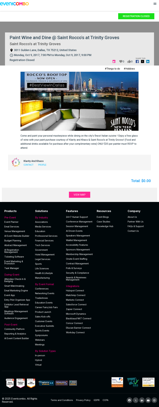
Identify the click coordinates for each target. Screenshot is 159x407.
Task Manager (11, 268)
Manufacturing (42, 277)
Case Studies (103, 221)
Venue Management (14, 231)
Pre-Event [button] (17, 217)
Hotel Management (45, 254)
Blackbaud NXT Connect (78, 318)
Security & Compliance (77, 272)
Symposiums (41, 335)
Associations (41, 222)
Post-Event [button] (17, 324)
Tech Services (42, 245)
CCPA (105, 400)
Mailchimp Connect (75, 295)
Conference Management (79, 221)
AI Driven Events (74, 231)
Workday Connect (75, 332)
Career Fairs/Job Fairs (46, 307)
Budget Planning (12, 240)
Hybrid (38, 360)
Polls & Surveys (74, 268)
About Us (132, 217)
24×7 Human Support (77, 217)
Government (41, 250)
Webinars (40, 340)
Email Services (11, 226)
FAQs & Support (136, 226)
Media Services (43, 226)
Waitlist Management (76, 240)
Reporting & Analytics (15, 333)
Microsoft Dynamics (76, 313)
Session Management (77, 226)
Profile (42, 165)
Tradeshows (41, 298)
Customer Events (43, 321)
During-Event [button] (17, 274)
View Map (80, 194)
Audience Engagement (16, 318)
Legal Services (42, 259)
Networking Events (44, 293)
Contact (29, 165)
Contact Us (133, 231)
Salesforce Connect (76, 304)
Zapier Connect (74, 309)
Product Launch (43, 312)
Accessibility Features (77, 245)
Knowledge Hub (105, 226)
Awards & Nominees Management (76, 278)
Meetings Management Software (16, 312)
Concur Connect (74, 323)
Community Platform (14, 329)
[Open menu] (155, 4)
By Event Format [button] (48, 284)
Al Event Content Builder (16, 338)
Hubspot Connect (75, 290)
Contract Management (77, 263)
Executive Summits (44, 326)
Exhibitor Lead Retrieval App (16, 305)
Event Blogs (103, 217)
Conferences (42, 288)
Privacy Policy (83, 400)
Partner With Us (135, 221)
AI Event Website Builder (16, 236)
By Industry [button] (48, 217)
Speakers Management (78, 235)
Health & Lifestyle (44, 273)
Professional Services (46, 236)
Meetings (40, 344)
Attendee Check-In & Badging (15, 280)
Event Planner (11, 222)
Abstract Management (15, 245)
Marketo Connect (75, 299)
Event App (9, 295)
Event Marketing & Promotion (13, 262)
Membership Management (79, 254)
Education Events (44, 302)
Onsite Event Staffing (76, 259)
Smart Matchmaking (14, 286)
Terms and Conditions (62, 400)
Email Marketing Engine (16, 290)
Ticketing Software (14, 256)
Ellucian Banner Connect (78, 327)
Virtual (38, 364)
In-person (40, 355)
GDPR (97, 400)
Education (40, 231)
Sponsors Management (78, 249)
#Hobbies (129, 68)
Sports (38, 263)
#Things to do (112, 68)
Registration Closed (136, 16)
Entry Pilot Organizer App (17, 299)
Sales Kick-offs (42, 316)
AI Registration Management (11, 251)
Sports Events (42, 330)
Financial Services (44, 240)
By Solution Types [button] (48, 351)
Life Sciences (42, 268)
